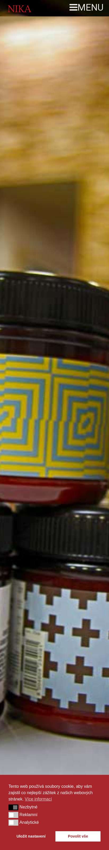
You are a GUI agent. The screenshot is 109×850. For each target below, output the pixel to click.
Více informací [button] (38, 799)
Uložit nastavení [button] (31, 836)
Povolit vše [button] (78, 836)
